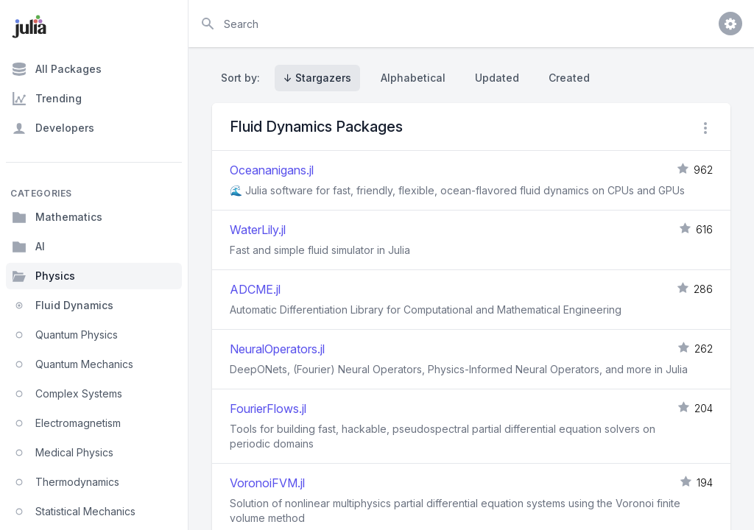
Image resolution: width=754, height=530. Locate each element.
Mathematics (57, 217)
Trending (47, 98)
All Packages (57, 69)
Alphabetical (413, 77)
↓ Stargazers (317, 77)
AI (28, 246)
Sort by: (243, 77)
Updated (497, 77)
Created (569, 77)
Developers (53, 128)
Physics (43, 276)
